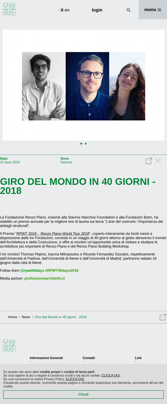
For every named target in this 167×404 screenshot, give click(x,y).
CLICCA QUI (111, 375)
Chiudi (84, 394)
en (67, 9)
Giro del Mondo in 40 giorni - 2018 (77, 186)
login (97, 9)
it (63, 9)
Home (12, 317)
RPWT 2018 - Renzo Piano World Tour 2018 (53, 234)
